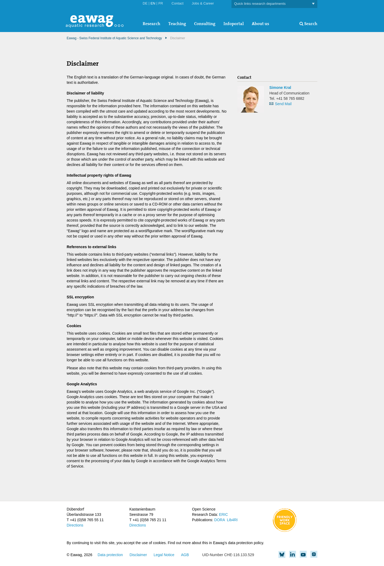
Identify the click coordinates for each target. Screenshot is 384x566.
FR (160, 3)
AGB (185, 555)
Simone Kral (280, 87)
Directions (75, 525)
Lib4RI (232, 520)
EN (152, 3)
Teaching (177, 23)
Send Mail (283, 104)
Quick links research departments (274, 4)
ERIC (223, 514)
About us (260, 23)
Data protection (110, 555)
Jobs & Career (203, 3)
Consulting (204, 23)
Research (151, 23)
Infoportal (233, 23)
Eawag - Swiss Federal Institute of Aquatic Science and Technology (114, 38)
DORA (219, 520)
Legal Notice (164, 555)
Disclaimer (138, 555)
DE (145, 3)
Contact (177, 3)
